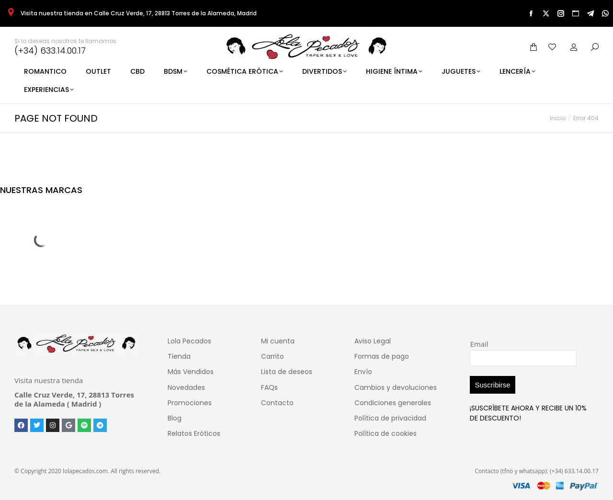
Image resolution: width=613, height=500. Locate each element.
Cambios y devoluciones (395, 387)
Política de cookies (385, 433)
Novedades (186, 387)
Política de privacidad (390, 418)
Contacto (277, 403)
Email (479, 344)
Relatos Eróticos (194, 433)
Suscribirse (492, 385)
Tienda (179, 356)
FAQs (269, 387)
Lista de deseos (286, 371)
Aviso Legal (372, 341)
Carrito (272, 356)
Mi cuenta (278, 341)
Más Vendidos (191, 371)
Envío (363, 371)
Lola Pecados (189, 341)
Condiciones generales (392, 403)
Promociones (190, 403)
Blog (175, 418)
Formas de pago (381, 356)
